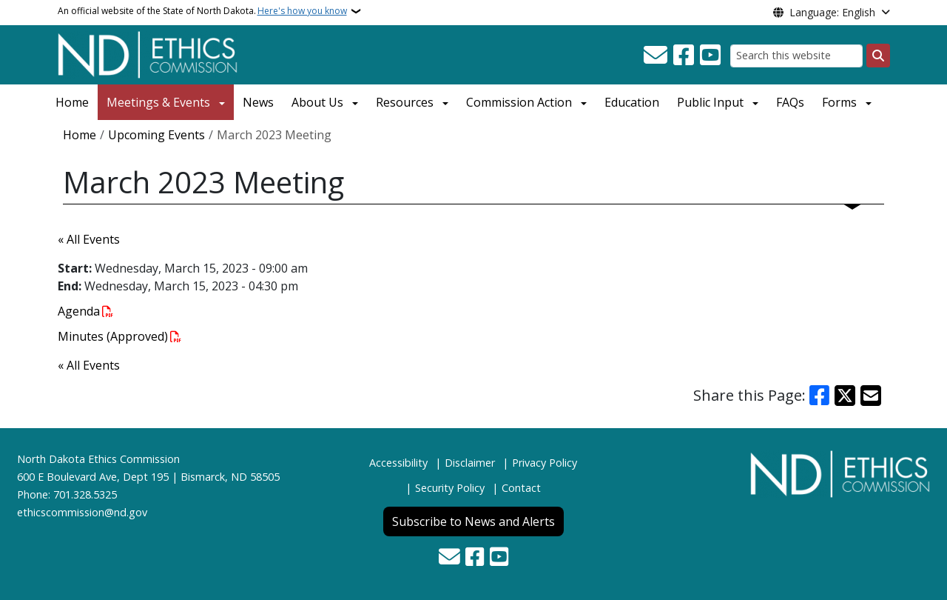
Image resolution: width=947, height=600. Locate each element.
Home (72, 102)
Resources (405, 102)
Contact (521, 488)
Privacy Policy (544, 463)
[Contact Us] (655, 55)
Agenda (79, 311)
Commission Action (519, 102)
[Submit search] (878, 55)
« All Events (89, 239)
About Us (317, 102)
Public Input (710, 102)
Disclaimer (470, 463)
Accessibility (398, 463)
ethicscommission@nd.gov (82, 512)
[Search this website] (796, 55)
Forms (839, 102)
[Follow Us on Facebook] (683, 55)
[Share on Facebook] (820, 395)
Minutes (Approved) (113, 336)
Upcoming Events (156, 135)
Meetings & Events (158, 102)
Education (631, 102)
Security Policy (450, 488)
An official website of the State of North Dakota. (202, 11)
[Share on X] (845, 395)
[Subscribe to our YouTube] (710, 55)
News (258, 102)
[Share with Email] (871, 395)
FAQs (790, 102)
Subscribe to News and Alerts (473, 521)
